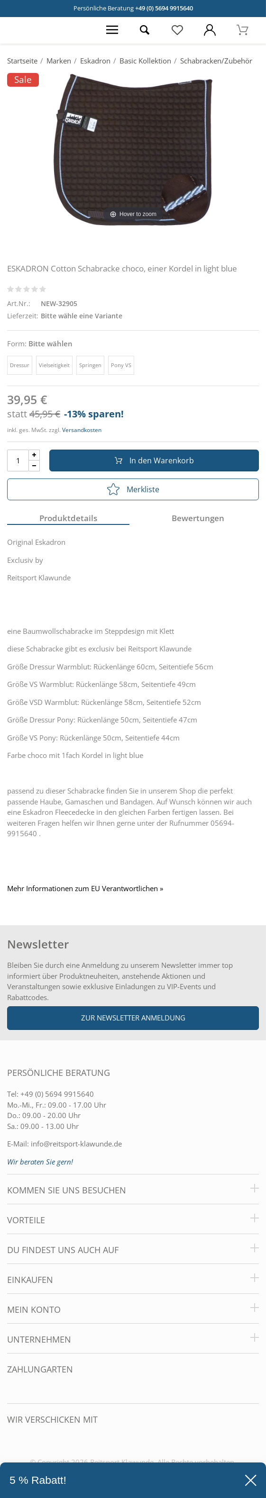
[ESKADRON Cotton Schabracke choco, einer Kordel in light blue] (133, 149)
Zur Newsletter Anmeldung (133, 1017)
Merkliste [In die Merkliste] (133, 489)
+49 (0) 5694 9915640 (164, 8)
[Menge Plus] (34, 455)
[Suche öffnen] (144, 30)
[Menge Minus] (34, 465)
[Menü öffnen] (112, 30)
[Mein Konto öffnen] (209, 30)
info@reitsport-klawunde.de (76, 1143)
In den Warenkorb (154, 460)
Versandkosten (81, 430)
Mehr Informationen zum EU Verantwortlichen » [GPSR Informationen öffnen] (85, 888)
